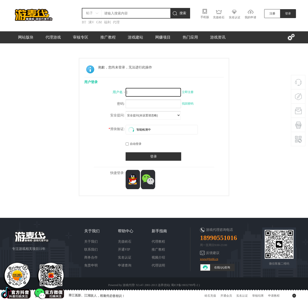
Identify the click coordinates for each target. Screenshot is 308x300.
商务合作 (91, 257)
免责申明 (91, 265)
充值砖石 (124, 241)
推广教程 (108, 37)
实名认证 (124, 257)
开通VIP (124, 249)
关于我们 (91, 241)
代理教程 (158, 241)
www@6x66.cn (209, 259)
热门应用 (190, 37)
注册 (272, 13)
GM (99, 22)
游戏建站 (135, 37)
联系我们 (91, 249)
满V (91, 22)
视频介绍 (158, 257)
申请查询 (124, 265)
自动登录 (133, 144)
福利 (107, 22)
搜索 (183, 13)
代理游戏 (53, 37)
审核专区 (80, 37)
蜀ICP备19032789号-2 (184, 285)
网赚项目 (163, 37)
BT (84, 22)
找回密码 (187, 103)
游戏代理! (129, 285)
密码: (121, 104)
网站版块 (25, 37)
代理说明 (158, 265)
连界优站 (163, 285)
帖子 (89, 13)
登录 (288, 13)
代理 (116, 22)
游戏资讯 (217, 37)
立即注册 (187, 92)
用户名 (118, 92)
